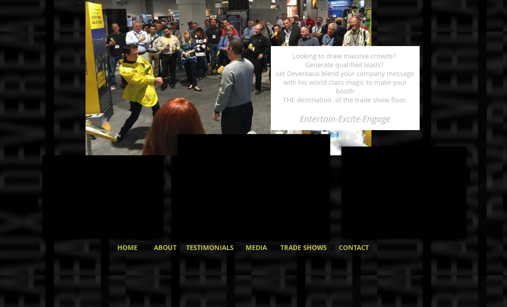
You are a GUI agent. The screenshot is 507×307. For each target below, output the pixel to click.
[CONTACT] (354, 248)
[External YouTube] (403, 193)
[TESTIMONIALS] (210, 248)
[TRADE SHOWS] (304, 248)
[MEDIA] (256, 248)
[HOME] (127, 248)
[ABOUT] (165, 248)
